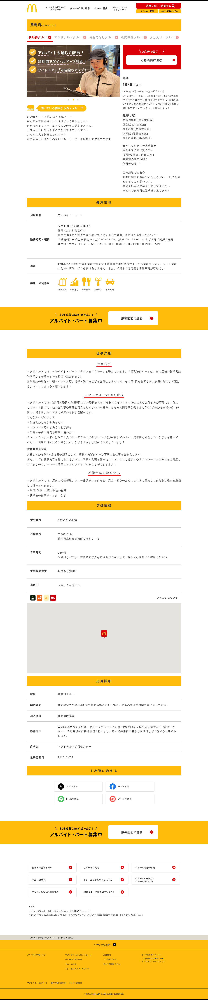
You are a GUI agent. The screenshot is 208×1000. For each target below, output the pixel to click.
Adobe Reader (137, 915)
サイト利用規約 (75, 983)
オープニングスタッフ (150, 955)
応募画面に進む (151, 60)
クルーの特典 (100, 8)
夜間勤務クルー (132, 37)
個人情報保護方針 (58, 983)
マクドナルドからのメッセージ (55, 8)
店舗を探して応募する (158, 6)
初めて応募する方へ (169, 11)
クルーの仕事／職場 (80, 8)
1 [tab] (68, 100)
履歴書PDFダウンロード (80, 911)
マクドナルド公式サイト (37, 983)
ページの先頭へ (102, 944)
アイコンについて (167, 597)
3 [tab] (77, 100)
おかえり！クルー (162, 37)
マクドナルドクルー (68, 37)
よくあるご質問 (147, 11)
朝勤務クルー (38, 37)
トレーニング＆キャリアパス (119, 8)
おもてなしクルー (101, 37)
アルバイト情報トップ (36, 955)
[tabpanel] (73, 71)
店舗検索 (107, 955)
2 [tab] (73, 100)
